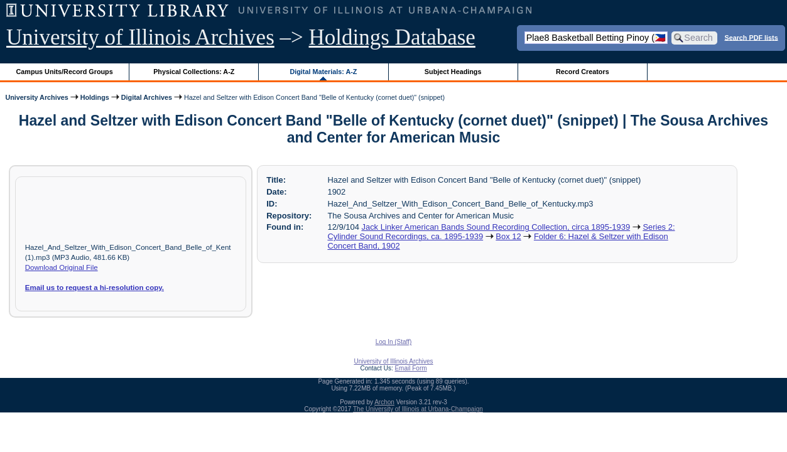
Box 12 (508, 236)
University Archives (36, 97)
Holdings (94, 97)
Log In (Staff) (394, 341)
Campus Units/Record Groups (64, 71)
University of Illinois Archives (140, 37)
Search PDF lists (751, 37)
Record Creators (582, 71)
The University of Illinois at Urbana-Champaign (418, 409)
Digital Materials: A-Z (323, 71)
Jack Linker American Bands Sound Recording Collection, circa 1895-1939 (495, 227)
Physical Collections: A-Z (193, 71)
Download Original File (61, 267)
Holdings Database (392, 37)
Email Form (410, 368)
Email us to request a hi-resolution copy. (94, 287)
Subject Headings (453, 71)
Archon (384, 402)
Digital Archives (146, 97)
